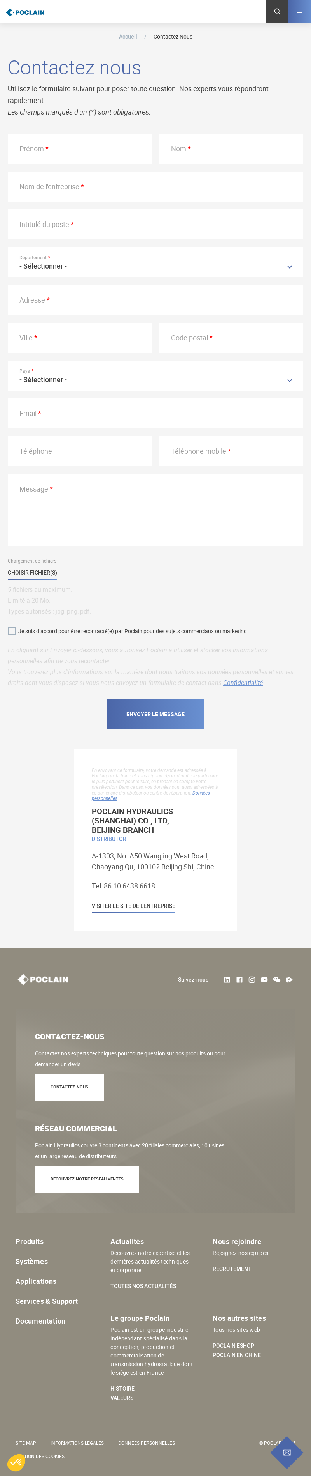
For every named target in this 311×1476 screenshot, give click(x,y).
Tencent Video (289, 980)
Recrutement (232, 1269)
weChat (277, 980)
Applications (36, 1281)
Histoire (122, 1389)
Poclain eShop (233, 1346)
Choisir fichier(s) (32, 573)
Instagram (252, 980)
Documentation (41, 1321)
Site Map (26, 1443)
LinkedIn (227, 980)
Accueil (128, 36)
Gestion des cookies (40, 1456)
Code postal (189, 337)
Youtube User (264, 980)
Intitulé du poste (44, 224)
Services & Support (47, 1301)
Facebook (239, 980)
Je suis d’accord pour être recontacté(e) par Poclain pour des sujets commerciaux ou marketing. (133, 631)
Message (33, 489)
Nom (178, 148)
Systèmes (32, 1261)
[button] (16, 1462)
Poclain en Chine (237, 1355)
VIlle (26, 337)
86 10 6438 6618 (129, 885)
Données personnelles (146, 1443)
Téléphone (35, 451)
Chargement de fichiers (32, 560)
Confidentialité (243, 682)
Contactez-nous (69, 1087)
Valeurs (121, 1398)
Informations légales (77, 1443)
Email (28, 413)
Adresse (32, 299)
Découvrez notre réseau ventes (87, 1179)
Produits (30, 1241)
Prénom (31, 148)
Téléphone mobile (198, 451)
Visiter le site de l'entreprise (133, 906)
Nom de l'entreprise (49, 186)
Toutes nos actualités (143, 1286)
